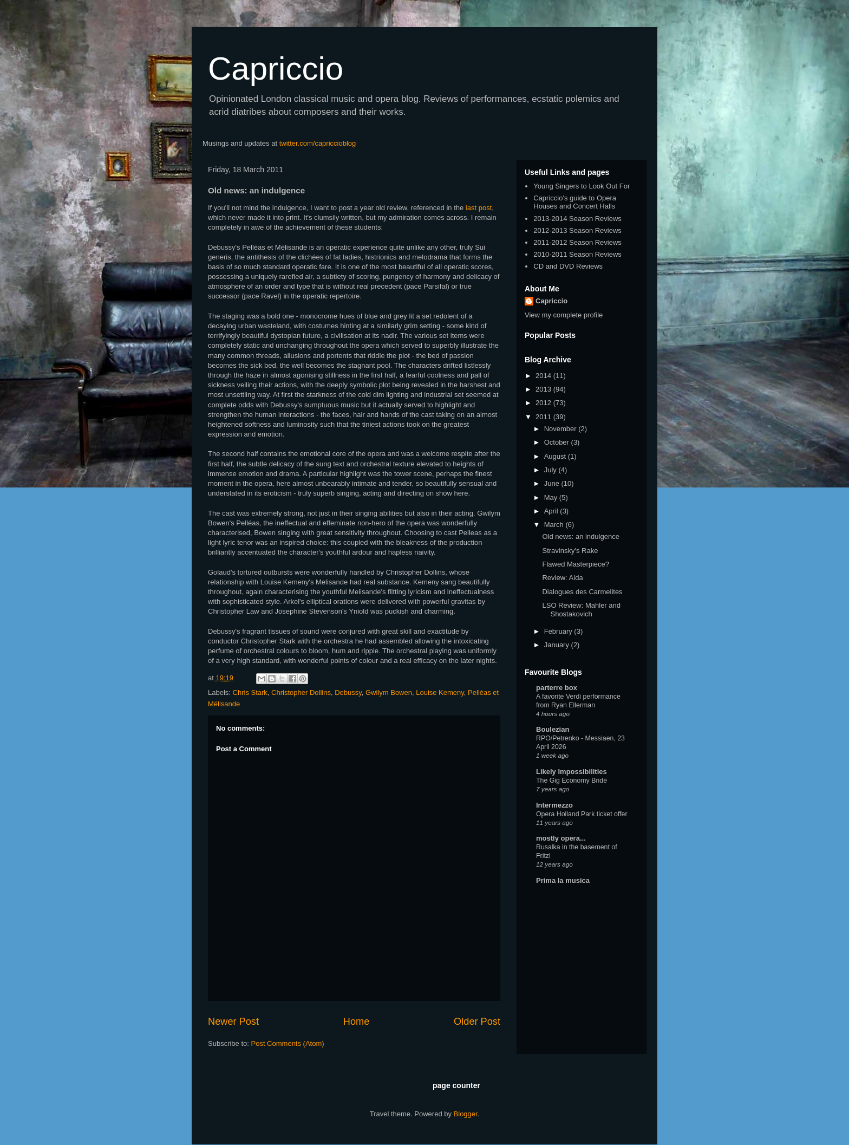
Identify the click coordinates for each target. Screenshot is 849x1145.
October (557, 442)
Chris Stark (250, 692)
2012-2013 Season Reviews (577, 230)
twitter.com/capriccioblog (317, 143)
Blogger (466, 1114)
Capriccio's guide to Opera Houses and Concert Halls (574, 202)
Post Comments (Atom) (287, 1043)
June (552, 483)
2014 (544, 376)
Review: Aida (562, 578)
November (561, 429)
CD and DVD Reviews (568, 266)
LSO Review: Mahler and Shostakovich (581, 609)
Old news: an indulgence (580, 536)
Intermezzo (554, 805)
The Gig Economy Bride (571, 780)
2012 (544, 403)
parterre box (556, 688)
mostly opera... (561, 838)
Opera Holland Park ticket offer (582, 814)
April (552, 511)
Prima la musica (563, 880)
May (551, 497)
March (555, 525)
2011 (544, 417)
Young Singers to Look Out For (581, 186)
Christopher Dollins (301, 692)
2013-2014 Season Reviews (577, 218)
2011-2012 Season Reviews (577, 242)
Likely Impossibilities (571, 771)
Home (356, 1021)
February (559, 631)
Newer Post (233, 1021)
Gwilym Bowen (388, 692)
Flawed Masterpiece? (575, 564)
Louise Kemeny (440, 692)
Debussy (348, 692)
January (557, 645)
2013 (544, 389)
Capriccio (275, 68)
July (551, 470)
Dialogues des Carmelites (582, 592)
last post (479, 208)
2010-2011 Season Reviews (577, 254)
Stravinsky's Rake (570, 551)
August (556, 456)
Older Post (477, 1021)
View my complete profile (564, 315)
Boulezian (552, 729)
